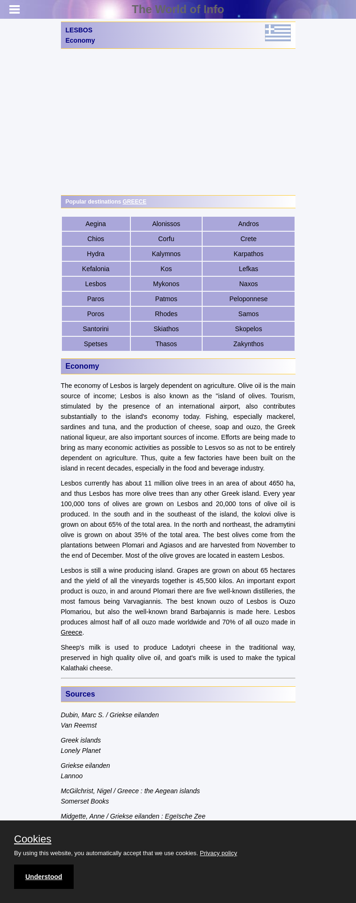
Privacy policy (218, 853)
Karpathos (249, 254)
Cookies (32, 839)
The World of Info (178, 9)
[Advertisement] (178, 122)
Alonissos (166, 224)
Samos (248, 314)
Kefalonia (95, 269)
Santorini (95, 329)
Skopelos (248, 329)
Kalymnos (166, 254)
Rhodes (166, 314)
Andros (248, 224)
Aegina (95, 224)
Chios (95, 239)
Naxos (248, 284)
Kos (166, 269)
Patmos (166, 299)
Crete (249, 239)
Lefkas (248, 269)
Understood (43, 876)
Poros (96, 314)
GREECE (135, 201)
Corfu (166, 239)
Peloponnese (248, 299)
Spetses (96, 344)
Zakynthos (249, 344)
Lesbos (95, 284)
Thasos (166, 344)
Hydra (95, 254)
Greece (72, 632)
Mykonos (166, 284)
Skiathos (166, 329)
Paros (96, 299)
